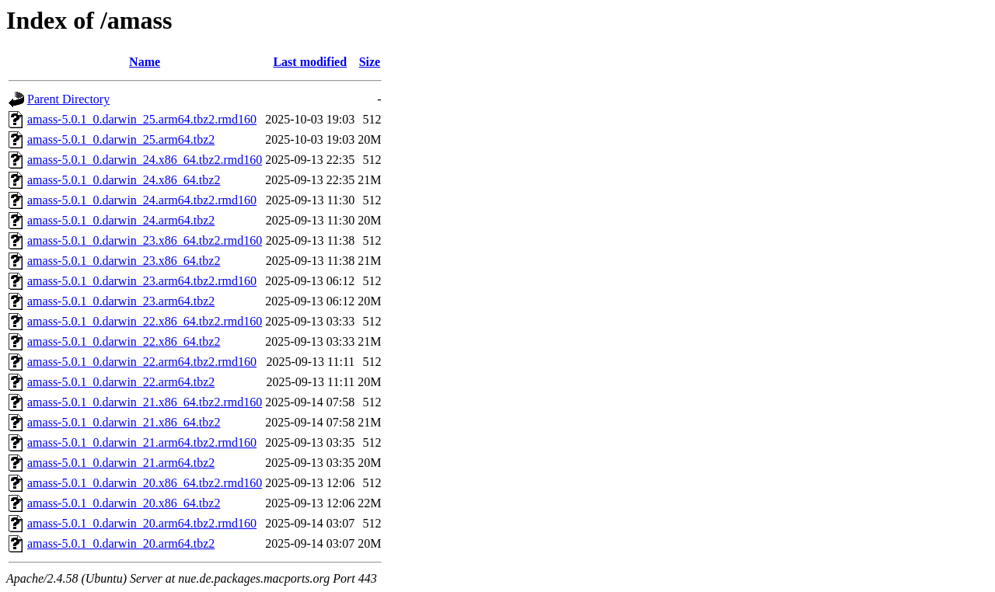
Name (144, 61)
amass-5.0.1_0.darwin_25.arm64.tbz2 (121, 139)
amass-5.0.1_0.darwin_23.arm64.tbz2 (121, 301)
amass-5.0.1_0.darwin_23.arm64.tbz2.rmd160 (142, 280)
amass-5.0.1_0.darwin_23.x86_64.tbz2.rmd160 (144, 240)
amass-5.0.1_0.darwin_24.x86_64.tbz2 (123, 179)
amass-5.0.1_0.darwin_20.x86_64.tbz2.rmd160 (144, 482)
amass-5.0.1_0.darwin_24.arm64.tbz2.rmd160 (142, 200)
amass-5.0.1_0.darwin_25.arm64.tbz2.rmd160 (142, 119)
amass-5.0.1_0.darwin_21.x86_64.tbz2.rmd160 (144, 402)
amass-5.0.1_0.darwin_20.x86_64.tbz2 (123, 503)
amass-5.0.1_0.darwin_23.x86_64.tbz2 (123, 260)
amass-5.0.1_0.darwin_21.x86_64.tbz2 (123, 422)
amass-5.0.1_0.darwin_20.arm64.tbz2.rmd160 (142, 523)
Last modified (310, 61)
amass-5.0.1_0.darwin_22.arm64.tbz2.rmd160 (142, 361)
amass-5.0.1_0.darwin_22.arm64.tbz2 (121, 381)
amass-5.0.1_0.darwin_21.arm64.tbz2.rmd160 (142, 442)
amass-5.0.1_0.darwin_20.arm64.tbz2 (121, 543)
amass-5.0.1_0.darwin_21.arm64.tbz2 (121, 462)
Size (370, 61)
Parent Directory (68, 99)
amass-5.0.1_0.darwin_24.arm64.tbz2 (121, 220)
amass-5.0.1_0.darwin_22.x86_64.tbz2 (123, 341)
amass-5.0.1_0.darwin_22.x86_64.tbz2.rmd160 (144, 321)
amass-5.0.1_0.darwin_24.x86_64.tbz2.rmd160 (144, 159)
